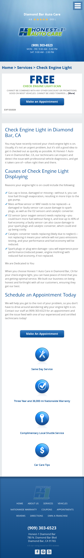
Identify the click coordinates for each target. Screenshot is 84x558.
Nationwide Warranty (24, 509)
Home (7, 67)
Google (43, 552)
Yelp (49, 552)
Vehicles (63, 503)
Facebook (37, 552)
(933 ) (52, 19)
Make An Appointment (42, 334)
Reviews (20, 515)
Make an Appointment (42, 102)
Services (24, 67)
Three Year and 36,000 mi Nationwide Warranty (42, 401)
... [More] (70, 93)
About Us (33, 503)
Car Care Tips (42, 465)
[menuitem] (19, 503)
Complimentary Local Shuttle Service (42, 433)
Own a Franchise (58, 515)
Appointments (65, 509)
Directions (36, 515)
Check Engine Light (54, 67)
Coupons (46, 509)
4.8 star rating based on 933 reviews (43, 545)
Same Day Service (42, 369)
